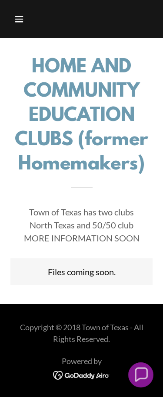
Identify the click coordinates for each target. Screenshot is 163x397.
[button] (26, 19)
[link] (81, 374)
